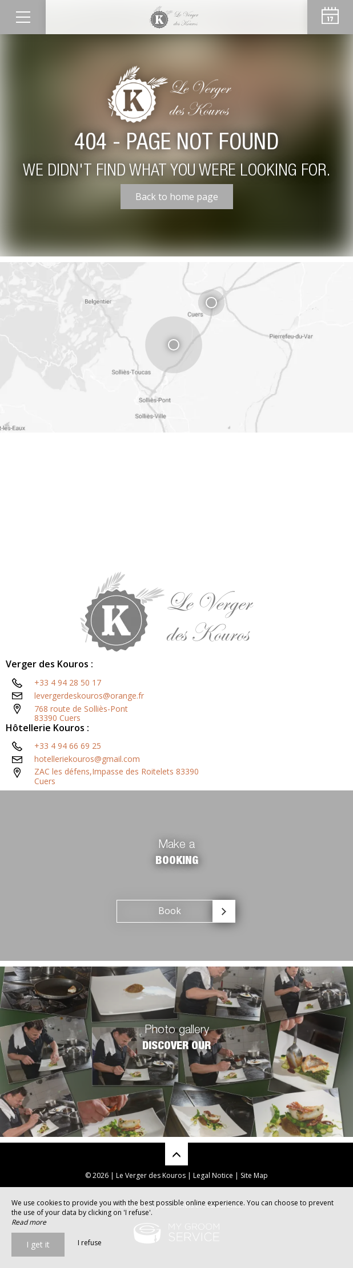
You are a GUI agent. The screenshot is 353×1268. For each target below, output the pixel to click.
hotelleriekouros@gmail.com (87, 758)
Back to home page (176, 196)
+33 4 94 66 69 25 (67, 745)
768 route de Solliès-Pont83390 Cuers (81, 713)
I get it (38, 1244)
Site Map (254, 1175)
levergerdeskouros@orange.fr (89, 695)
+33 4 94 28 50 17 (67, 682)
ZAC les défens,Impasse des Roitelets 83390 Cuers (116, 776)
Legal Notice (213, 1175)
